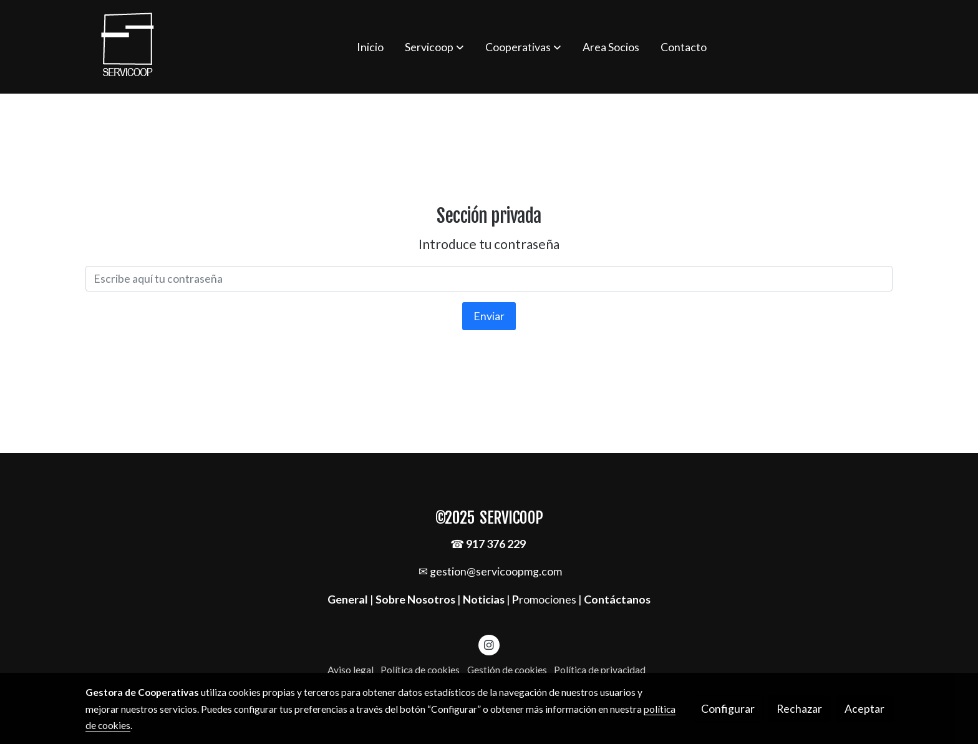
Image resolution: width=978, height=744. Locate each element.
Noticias (484, 599)
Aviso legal (350, 669)
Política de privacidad (600, 669)
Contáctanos (617, 599)
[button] (434, 47)
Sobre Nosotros (415, 599)
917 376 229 (496, 544)
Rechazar (799, 708)
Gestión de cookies (507, 669)
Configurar (728, 708)
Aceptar (864, 708)
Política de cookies (420, 669)
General (348, 599)
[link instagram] (489, 644)
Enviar (489, 316)
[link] (127, 46)
